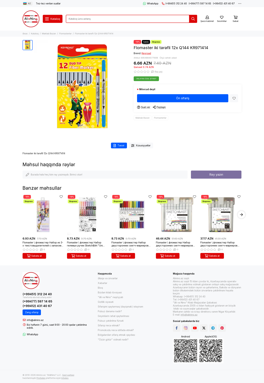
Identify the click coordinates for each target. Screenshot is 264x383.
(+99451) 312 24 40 (174, 3)
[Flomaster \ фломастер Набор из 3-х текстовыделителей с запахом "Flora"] (43, 214)
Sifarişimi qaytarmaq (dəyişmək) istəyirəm (120, 306)
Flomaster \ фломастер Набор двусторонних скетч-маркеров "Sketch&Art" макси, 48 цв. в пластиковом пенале (218, 244)
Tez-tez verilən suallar (48, 3)
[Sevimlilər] (222, 19)
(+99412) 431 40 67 (224, 3)
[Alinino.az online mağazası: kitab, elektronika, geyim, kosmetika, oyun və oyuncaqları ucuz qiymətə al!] (31, 18)
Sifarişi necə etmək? (109, 325)
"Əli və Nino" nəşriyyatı (110, 297)
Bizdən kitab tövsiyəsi (110, 292)
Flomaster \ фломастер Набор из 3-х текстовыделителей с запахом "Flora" (43, 244)
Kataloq (35, 33)
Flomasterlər (65, 33)
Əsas (25, 33)
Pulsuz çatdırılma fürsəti (111, 320)
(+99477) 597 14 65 (200, 3)
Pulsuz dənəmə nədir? (110, 311)
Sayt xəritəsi (68, 375)
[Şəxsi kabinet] (207, 19)
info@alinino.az (35, 320)
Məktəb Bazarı (49, 33)
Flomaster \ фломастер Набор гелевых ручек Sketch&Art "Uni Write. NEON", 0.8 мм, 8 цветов (85, 244)
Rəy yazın (216, 174)
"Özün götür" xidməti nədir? (113, 339)
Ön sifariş (182, 98)
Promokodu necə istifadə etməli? (116, 330)
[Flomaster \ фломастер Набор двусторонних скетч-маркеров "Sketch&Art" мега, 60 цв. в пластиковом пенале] (176, 214)
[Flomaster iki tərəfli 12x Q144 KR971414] (82, 88)
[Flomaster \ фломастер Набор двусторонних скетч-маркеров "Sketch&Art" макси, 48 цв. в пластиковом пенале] (220, 214)
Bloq (100, 287)
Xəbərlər (102, 283)
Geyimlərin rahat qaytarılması (113, 316)
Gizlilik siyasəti (105, 301)
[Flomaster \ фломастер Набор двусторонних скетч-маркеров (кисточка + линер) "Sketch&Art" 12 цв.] (132, 214)
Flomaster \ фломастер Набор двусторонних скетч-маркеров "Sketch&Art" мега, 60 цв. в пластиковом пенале (174, 244)
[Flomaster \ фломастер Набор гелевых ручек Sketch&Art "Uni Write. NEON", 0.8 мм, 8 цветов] (87, 214)
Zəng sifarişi (31, 312)
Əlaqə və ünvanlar (108, 278)
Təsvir (118, 145)
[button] (241, 214)
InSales (65, 378)
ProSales (41, 378)
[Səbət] (235, 19)
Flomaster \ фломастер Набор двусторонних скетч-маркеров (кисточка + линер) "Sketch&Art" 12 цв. (131, 244)
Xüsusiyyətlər (141, 145)
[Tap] (193, 19)
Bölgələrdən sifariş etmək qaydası (116, 334)
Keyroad (146, 53)
